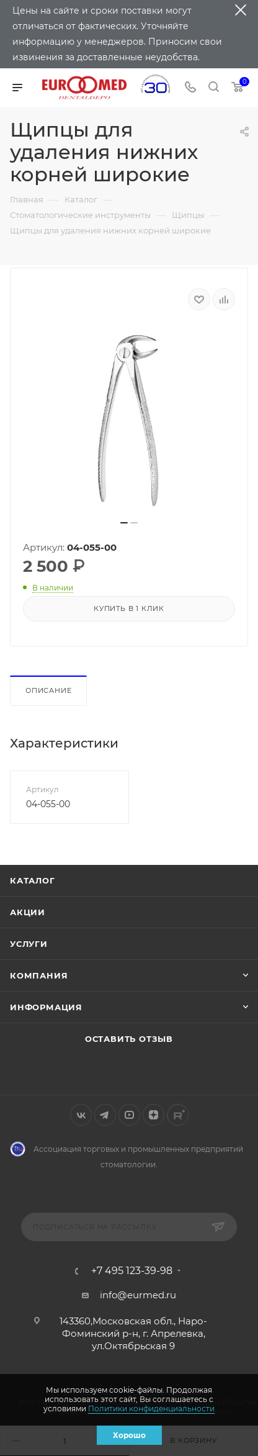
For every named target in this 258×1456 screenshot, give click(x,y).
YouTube (129, 1115)
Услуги (29, 944)
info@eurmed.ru (138, 1295)
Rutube (178, 1115)
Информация (46, 1007)
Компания (39, 975)
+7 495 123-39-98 (131, 1271)
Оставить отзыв (129, 1039)
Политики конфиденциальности (151, 1408)
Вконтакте (81, 1115)
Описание (48, 690)
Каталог (32, 880)
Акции (27, 912)
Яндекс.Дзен (153, 1115)
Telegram (105, 1115)
